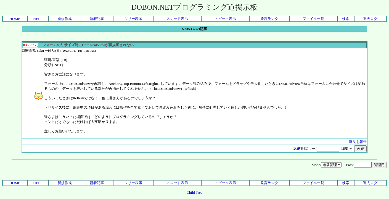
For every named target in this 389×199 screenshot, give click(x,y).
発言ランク (269, 19)
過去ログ (370, 19)
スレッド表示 (177, 19)
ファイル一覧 (313, 19)
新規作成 (64, 19)
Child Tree (194, 192)
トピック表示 (225, 19)
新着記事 (97, 19)
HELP (37, 19)
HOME (14, 19)
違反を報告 (358, 142)
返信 (296, 148)
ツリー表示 (133, 19)
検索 (345, 19)
